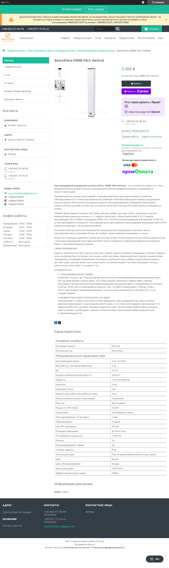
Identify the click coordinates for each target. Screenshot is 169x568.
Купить (137, 83)
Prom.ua (100, 541)
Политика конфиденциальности (108, 547)
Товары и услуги (82, 38)
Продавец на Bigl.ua (84, 544)
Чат (154, 559)
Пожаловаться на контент (77, 547)
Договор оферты (13, 99)
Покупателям (126, 38)
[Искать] (117, 29)
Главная (65, 38)
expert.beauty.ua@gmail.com (22, 193)
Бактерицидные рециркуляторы (96, 50)
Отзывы (8, 83)
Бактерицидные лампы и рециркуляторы (51, 50)
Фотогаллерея (146, 38)
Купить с (137, 91)
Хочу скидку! (96, 9)
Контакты (110, 38)
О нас (98, 38)
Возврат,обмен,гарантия (17, 91)
